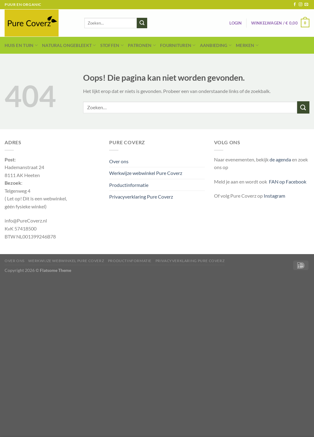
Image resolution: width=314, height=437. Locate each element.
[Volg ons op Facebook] (295, 4)
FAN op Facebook (286, 181)
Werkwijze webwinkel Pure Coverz (145, 173)
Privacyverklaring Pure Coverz (141, 196)
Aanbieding (216, 45)
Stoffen (112, 45)
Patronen (142, 45)
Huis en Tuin (21, 45)
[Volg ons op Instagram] (300, 4)
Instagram (274, 196)
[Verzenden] (142, 23)
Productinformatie (128, 185)
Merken (247, 45)
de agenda (281, 159)
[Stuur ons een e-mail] (306, 4)
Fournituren (178, 45)
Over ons (118, 161)
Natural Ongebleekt (69, 45)
